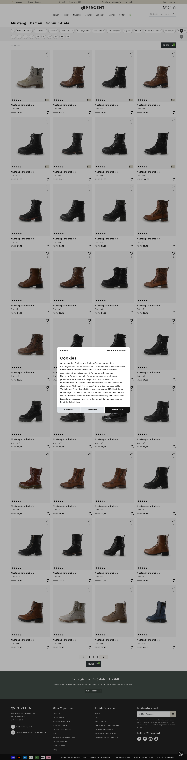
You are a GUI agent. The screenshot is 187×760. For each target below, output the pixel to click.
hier (122, 392)
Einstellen (69, 410)
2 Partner (93, 373)
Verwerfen (92, 410)
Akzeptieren (117, 410)
